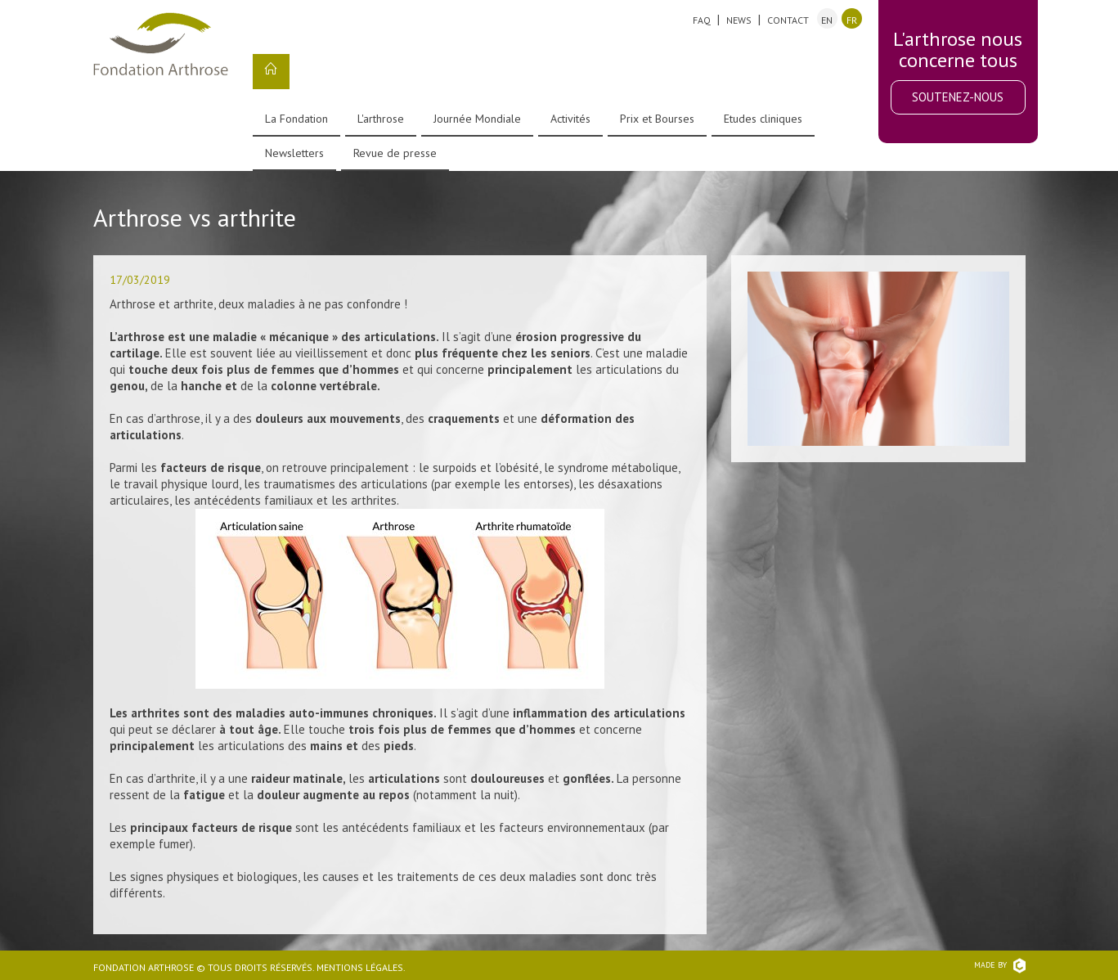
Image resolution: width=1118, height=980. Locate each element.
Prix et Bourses (657, 118)
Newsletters (294, 153)
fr (851, 20)
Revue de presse (395, 153)
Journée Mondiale (477, 118)
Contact (788, 20)
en (827, 20)
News (739, 20)
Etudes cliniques (763, 118)
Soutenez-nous (958, 97)
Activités (570, 118)
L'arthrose (380, 118)
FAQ (702, 20)
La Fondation (296, 118)
